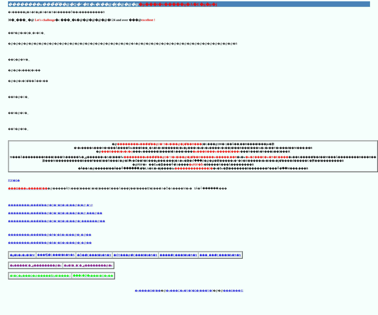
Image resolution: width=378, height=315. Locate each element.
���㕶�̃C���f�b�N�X (56, 255)
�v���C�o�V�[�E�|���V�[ (189, 290)
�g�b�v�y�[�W (22, 255)
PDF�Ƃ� (14, 180)
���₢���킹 (233, 290)
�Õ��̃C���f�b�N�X (94, 255)
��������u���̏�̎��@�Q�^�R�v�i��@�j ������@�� (56, 221)
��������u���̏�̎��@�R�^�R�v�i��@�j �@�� (50, 242)
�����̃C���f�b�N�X (178, 255)
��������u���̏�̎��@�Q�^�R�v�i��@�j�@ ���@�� (55, 213)
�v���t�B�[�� (148, 290)
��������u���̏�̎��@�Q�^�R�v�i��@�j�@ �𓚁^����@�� (50, 205)
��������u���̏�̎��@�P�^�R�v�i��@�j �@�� (49, 234)
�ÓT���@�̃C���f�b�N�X (135, 255)
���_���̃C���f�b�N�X (220, 255)
